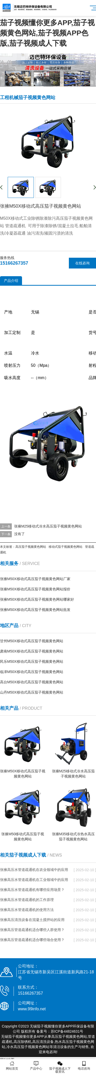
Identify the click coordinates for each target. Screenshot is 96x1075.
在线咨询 (82, 263)
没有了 (19, 534)
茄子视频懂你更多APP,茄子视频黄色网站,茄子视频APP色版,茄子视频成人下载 (47, 33)
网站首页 (12, 1065)
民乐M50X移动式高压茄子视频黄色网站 (31, 661)
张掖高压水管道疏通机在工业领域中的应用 (34, 880)
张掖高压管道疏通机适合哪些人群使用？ (32, 930)
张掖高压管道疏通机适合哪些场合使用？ (32, 940)
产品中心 (36, 1065)
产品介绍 (11, 281)
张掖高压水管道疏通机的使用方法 (27, 910)
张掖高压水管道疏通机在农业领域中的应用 (34, 870)
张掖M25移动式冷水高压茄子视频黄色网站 (48, 526)
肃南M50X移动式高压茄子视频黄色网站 (31, 651)
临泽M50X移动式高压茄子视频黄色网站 (31, 672)
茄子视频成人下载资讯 (60, 1067)
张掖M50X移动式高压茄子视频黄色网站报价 (35, 589)
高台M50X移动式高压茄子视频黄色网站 (31, 682)
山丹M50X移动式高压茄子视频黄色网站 (31, 692)
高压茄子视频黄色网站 (30, 547)
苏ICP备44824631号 (67, 1031)
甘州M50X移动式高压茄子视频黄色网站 (31, 641)
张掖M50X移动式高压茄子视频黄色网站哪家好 (37, 599)
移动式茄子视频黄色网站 (65, 547)
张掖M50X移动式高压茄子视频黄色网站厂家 (35, 579)
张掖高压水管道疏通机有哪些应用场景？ (32, 890)
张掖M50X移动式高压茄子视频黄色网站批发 (35, 610)
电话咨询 (84, 1065)
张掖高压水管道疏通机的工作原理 (27, 900)
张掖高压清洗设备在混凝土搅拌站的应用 (32, 920)
